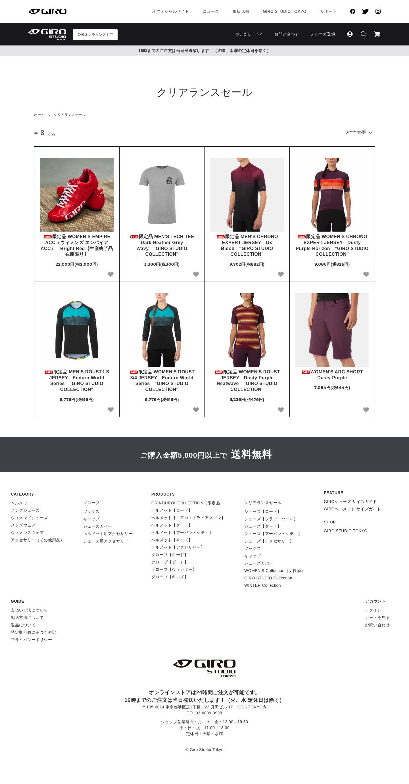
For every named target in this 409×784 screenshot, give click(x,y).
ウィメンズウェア (27, 532)
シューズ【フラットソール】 (271, 519)
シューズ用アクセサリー (106, 541)
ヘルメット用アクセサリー (108, 533)
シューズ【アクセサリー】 (269, 541)
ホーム (39, 115)
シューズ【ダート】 (262, 526)
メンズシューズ (25, 510)
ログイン (373, 610)
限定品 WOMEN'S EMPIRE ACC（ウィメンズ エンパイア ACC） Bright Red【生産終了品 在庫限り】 (77, 245)
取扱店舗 (241, 11)
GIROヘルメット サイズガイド (352, 509)
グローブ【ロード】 (170, 554)
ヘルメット (21, 503)
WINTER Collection (262, 585)
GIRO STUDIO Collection (268, 578)
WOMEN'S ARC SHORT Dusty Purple (334, 374)
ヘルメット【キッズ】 (172, 540)
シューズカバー (97, 526)
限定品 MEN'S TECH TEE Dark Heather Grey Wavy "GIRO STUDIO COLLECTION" (164, 245)
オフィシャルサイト (170, 11)
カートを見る (377, 617)
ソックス (91, 511)
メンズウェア (23, 525)
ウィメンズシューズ (29, 517)
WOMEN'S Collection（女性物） (274, 570)
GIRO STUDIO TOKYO (345, 531)
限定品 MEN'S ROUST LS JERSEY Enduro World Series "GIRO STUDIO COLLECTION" (76, 380)
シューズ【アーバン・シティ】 (273, 533)
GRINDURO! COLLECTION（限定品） (187, 503)
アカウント (375, 601)
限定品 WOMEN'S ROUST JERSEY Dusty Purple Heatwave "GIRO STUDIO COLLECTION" (247, 380)
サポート (328, 11)
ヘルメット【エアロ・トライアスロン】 (188, 517)
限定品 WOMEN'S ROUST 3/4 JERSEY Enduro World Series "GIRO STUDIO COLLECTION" (162, 380)
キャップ (91, 519)
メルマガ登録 (322, 34)
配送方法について (27, 617)
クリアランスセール (70, 115)
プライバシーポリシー (31, 639)
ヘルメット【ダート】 (172, 525)
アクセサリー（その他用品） (37, 540)
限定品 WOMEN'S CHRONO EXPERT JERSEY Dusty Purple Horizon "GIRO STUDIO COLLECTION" (332, 245)
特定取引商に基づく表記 (33, 632)
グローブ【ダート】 (170, 562)
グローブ (91, 502)
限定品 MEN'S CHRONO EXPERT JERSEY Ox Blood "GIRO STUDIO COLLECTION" (247, 245)
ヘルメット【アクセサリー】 (178, 547)
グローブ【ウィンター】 (174, 569)
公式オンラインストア (95, 35)
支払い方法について (29, 610)
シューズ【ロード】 (262, 511)
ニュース (211, 11)
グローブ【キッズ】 (170, 577)
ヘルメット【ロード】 (172, 510)
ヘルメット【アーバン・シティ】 (182, 532)
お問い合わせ (286, 34)
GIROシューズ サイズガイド (350, 501)
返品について (23, 625)
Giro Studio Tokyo (284, 11)
